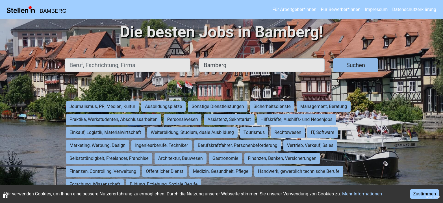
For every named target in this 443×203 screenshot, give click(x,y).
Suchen (355, 65)
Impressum (376, 9)
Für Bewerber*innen (341, 9)
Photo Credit (432, 197)
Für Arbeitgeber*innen (294, 9)
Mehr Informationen (362, 194)
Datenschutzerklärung (414, 9)
